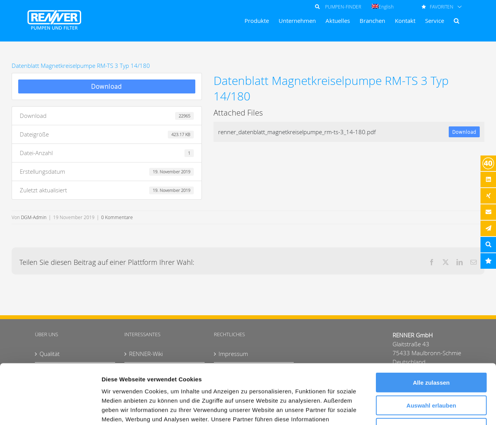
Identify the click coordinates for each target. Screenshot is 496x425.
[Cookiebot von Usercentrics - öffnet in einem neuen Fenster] (50, 410)
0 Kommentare (117, 217)
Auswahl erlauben (431, 345)
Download (106, 86)
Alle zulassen (431, 323)
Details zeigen (412, 409)
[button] (456, 21)
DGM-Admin (33, 217)
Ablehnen (431, 368)
